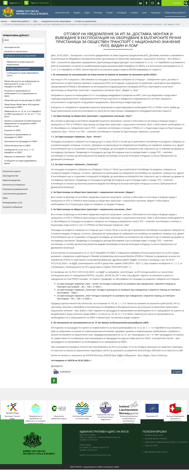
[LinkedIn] (141, 3)
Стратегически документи (23, 193)
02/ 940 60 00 (92, 442)
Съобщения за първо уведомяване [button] (23, 55)
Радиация (155, 12)
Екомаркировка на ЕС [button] (23, 202)
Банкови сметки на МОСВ (156, 441)
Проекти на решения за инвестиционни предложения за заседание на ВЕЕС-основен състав (22, 123)
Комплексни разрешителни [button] (23, 189)
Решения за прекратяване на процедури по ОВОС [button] (23, 135)
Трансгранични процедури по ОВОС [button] (23, 141)
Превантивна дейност (175, 12)
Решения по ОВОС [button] (23, 130)
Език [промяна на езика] (15, 2)
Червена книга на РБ (154, 437)
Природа (98, 12)
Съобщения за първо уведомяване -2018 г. (23, 74)
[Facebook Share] (54, 381)
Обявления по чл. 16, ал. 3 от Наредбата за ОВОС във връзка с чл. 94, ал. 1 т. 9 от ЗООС (22, 114)
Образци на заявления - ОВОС (18, 156)
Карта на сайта (151, 448)
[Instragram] (153, 3)
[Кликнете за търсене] (185, 3)
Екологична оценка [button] (23, 171)
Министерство (62, 12)
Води (87, 12)
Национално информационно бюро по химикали (166, 444)
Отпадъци (121, 12)
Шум (144, 12)
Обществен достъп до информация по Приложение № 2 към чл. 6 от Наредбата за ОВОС (21, 84)
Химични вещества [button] (23, 180)
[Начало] (25, 12)
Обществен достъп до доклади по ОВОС (22, 100)
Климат (134, 12)
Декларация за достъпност (156, 454)
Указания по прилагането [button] (23, 51)
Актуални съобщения (23, 207)
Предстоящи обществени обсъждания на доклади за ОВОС (21, 105)
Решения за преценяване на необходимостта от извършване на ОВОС (20, 93)
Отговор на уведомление (18, 68)
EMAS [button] (23, 198)
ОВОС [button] (23, 40)
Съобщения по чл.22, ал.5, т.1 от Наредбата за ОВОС (19, 151)
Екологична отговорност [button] (23, 184)
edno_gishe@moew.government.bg (98, 457)
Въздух (77, 12)
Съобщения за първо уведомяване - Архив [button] (23, 162)
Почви (109, 12)
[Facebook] (147, 3)
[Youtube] (158, 3)
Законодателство (12, 47)
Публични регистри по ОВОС (17, 145)
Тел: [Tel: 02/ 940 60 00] (40, 2)
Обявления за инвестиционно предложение (20, 63)
